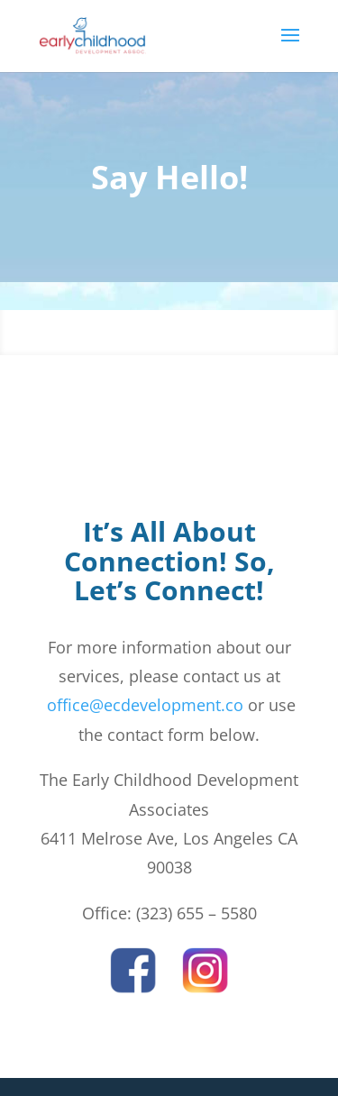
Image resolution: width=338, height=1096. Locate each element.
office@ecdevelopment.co (142, 705)
